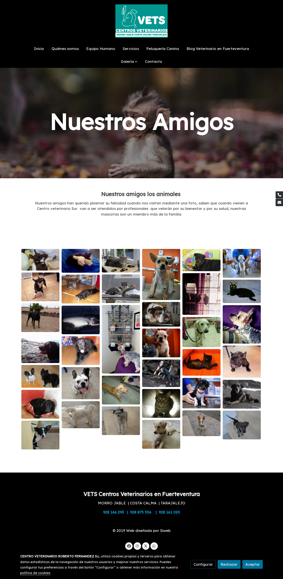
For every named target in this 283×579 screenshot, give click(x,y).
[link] (141, 21)
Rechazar (229, 564)
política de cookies (35, 573)
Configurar (203, 564)
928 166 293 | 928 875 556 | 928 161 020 (141, 512)
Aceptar (252, 564)
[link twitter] (146, 546)
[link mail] (279, 202)
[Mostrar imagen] (40, 260)
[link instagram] (137, 546)
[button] (129, 61)
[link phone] (279, 195)
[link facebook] (129, 546)
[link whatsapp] (154, 546)
